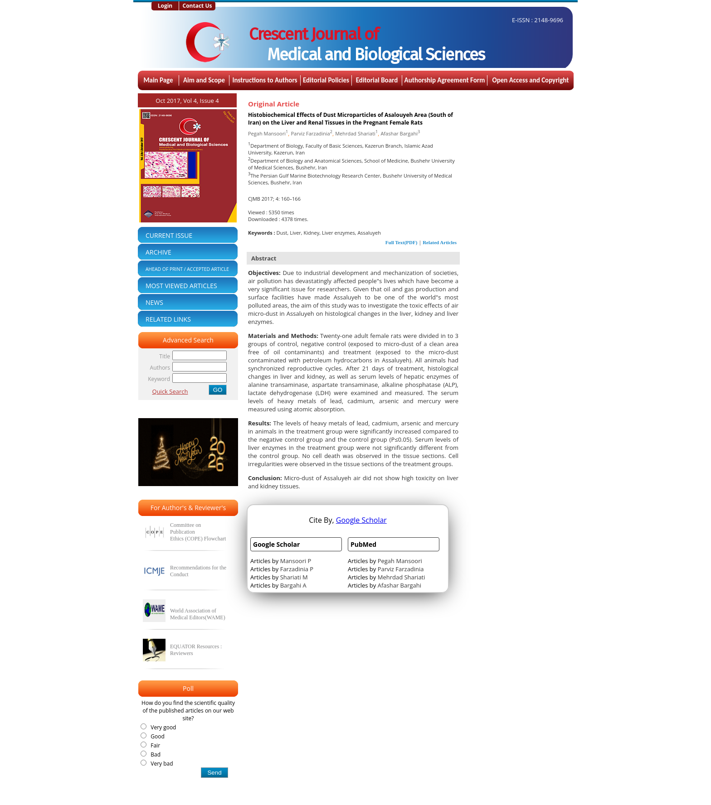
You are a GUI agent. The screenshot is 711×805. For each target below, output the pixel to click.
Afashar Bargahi (400, 133)
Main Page (158, 80)
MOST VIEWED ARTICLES (181, 285)
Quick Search (170, 391)
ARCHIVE (158, 252)
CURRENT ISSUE (169, 235)
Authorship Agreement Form (444, 80)
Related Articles (440, 242)
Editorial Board (377, 80)
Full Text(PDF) (401, 242)
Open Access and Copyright (530, 80)
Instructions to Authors (264, 80)
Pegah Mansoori (268, 133)
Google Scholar (361, 520)
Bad (154, 754)
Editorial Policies (326, 80)
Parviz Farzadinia (311, 133)
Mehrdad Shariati (356, 133)
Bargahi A (293, 585)
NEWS (154, 302)
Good (156, 736)
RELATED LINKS (168, 319)
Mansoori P (296, 561)
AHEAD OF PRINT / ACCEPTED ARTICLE (187, 269)
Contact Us (197, 6)
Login (165, 6)
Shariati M (294, 577)
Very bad (160, 763)
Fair (154, 745)
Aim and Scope (204, 80)
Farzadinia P (296, 569)
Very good (162, 727)
